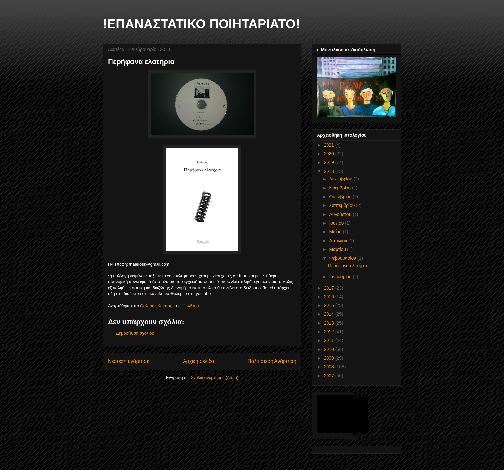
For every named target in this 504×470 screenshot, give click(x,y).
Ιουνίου (337, 223)
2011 (329, 340)
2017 (329, 287)
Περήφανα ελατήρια (347, 265)
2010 (329, 349)
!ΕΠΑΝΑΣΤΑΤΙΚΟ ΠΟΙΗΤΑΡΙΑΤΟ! (201, 24)
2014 (329, 314)
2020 (329, 153)
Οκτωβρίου (341, 196)
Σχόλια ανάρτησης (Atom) (214, 377)
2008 (329, 366)
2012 (329, 331)
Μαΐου (336, 231)
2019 (329, 162)
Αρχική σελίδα (198, 361)
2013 (329, 323)
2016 (329, 296)
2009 (329, 358)
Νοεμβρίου (340, 187)
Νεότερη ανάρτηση (128, 361)
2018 (329, 171)
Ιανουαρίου (341, 276)
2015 (329, 305)
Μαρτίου (338, 249)
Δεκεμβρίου (341, 178)
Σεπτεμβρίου (342, 205)
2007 (329, 375)
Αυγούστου (341, 214)
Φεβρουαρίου (343, 258)
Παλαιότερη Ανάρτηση (272, 361)
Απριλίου (338, 240)
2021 (329, 145)
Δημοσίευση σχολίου (135, 333)
